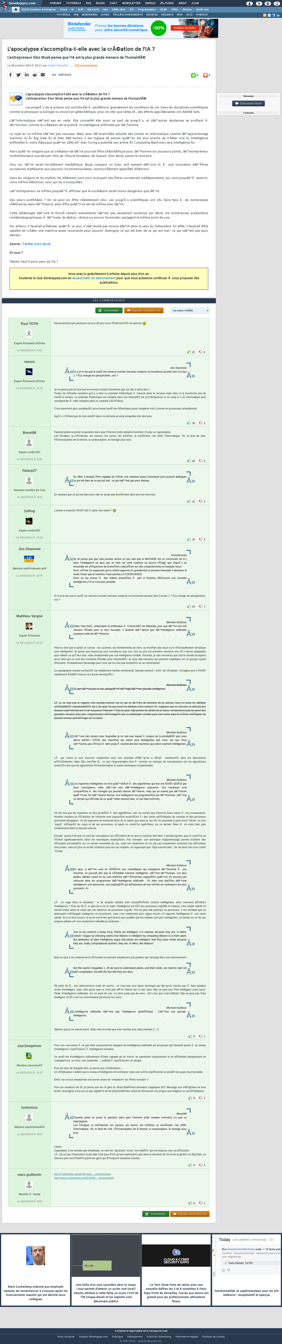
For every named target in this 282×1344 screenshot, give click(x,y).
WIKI (180, 14)
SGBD (163, 9)
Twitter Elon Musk (36, 247)
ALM (80, 9)
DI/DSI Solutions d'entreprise (39, 9)
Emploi (150, 3)
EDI (132, 9)
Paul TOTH (29, 331)
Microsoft (93, 9)
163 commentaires (86, 68)
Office (174, 9)
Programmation (147, 9)
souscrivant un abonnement (94, 281)
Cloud (63, 9)
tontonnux (29, 1115)
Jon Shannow (29, 557)
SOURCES (152, 14)
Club (195, 3)
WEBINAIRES (90, 14)
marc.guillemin (30, 1182)
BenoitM (29, 440)
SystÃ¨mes (202, 9)
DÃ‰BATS (167, 14)
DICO (189, 14)
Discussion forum (248, 103)
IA (72, 9)
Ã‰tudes (167, 3)
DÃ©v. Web (118, 9)
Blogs (100, 3)
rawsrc (29, 370)
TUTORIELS (63, 14)
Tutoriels (73, 3)
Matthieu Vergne (29, 624)
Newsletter (131, 3)
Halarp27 (29, 478)
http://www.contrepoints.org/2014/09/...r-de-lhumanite (84, 1185)
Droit (182, 3)
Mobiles (187, 9)
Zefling (29, 519)
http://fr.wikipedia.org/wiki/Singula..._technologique (82, 1182)
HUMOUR (202, 14)
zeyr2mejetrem (29, 1054)
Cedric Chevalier (57, 68)
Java (105, 9)
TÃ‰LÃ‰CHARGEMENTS (128, 14)
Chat (113, 3)
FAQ (88, 3)
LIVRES (105, 14)
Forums (55, 3)
